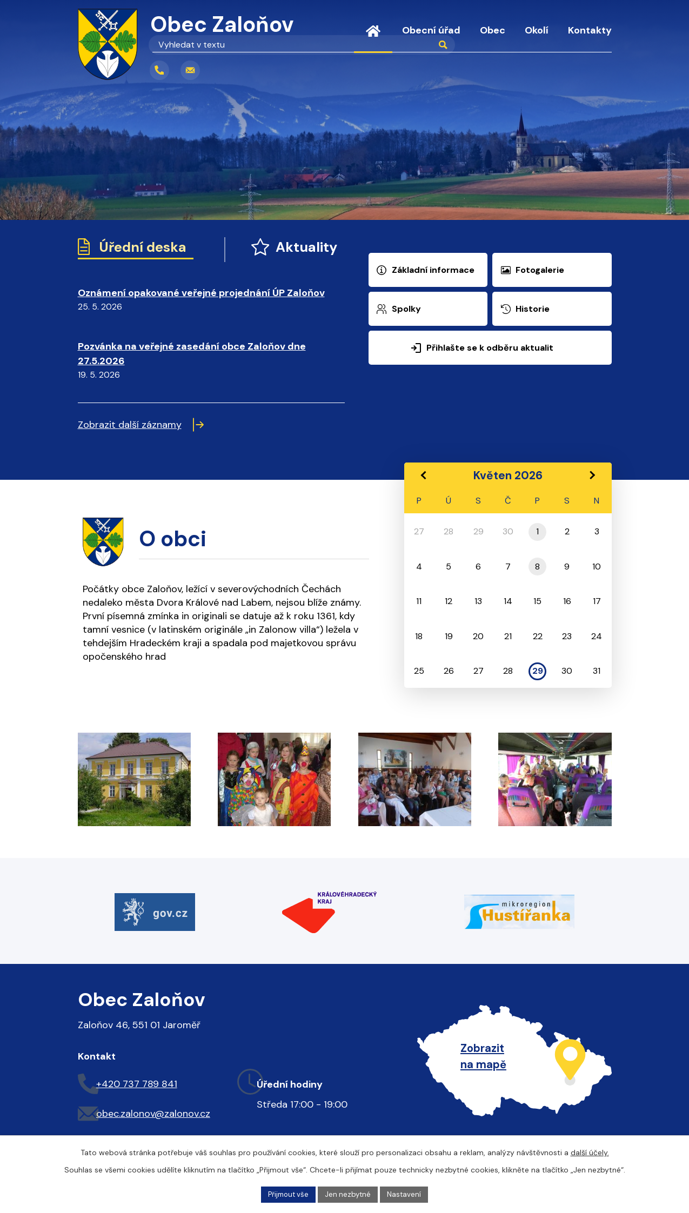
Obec (492, 30)
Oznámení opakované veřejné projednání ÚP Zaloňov (201, 296)
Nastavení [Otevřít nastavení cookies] (407, 1193)
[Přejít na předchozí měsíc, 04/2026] (423, 478)
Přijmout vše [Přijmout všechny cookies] (286, 1193)
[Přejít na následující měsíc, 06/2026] (592, 478)
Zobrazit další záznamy (141, 428)
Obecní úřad (431, 30)
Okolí (536, 30)
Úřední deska (138, 248)
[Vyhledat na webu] (264, 70)
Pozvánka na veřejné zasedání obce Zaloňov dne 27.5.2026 (192, 357)
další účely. (590, 1151)
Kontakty (590, 30)
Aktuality (282, 248)
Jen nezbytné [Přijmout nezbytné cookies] (349, 1193)
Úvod (373, 37)
